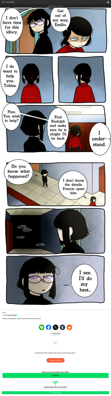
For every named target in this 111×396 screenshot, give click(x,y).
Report (55, 343)
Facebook (48, 327)
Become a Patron (55, 360)
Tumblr (62, 327)
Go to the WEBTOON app (55, 392)
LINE (41, 327)
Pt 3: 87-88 (10, 2)
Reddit (69, 327)
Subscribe (56, 334)
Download (55, 375)
